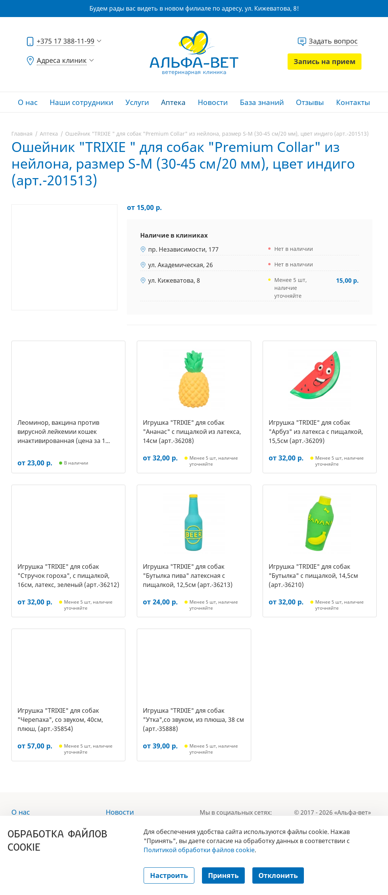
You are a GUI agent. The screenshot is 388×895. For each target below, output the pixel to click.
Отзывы (310, 102)
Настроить (169, 875)
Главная (22, 133)
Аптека (173, 102)
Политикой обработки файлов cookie (199, 850)
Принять (223, 875)
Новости (213, 102)
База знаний (262, 102)
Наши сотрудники (81, 102)
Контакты (353, 102)
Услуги (137, 102)
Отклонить (278, 875)
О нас (28, 102)
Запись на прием (324, 61)
